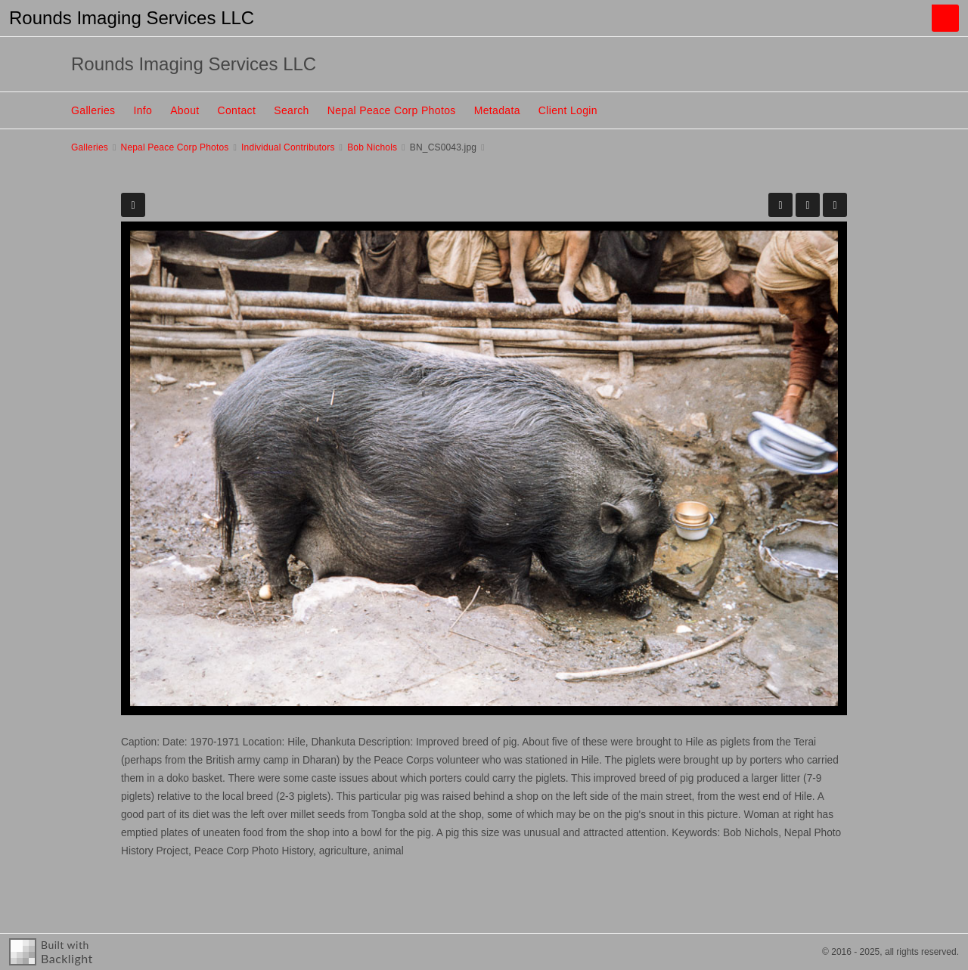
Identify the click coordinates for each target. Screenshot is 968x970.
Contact (237, 110)
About (184, 110)
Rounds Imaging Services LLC (131, 18)
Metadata (497, 110)
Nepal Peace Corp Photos (391, 110)
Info (142, 110)
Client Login (567, 110)
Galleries (93, 110)
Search (291, 110)
